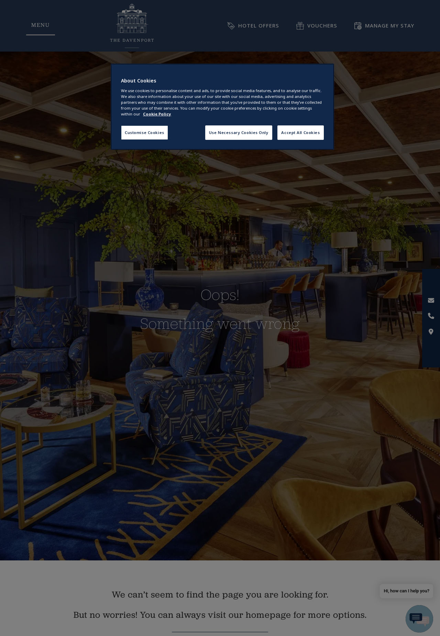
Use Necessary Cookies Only (238, 132)
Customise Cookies (144, 132)
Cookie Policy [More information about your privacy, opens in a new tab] (157, 113)
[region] (222, 107)
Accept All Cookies (300, 132)
